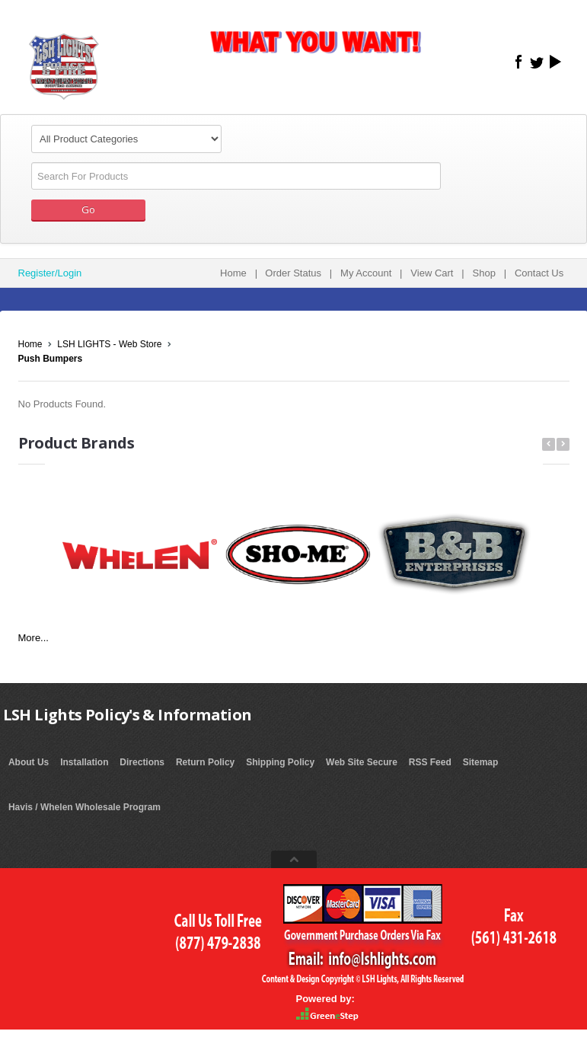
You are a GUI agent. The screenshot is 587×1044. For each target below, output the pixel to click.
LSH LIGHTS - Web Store (109, 344)
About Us (28, 762)
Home (233, 273)
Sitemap (481, 762)
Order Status (293, 273)
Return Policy (205, 762)
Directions (142, 762)
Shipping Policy (280, 762)
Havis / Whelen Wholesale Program (84, 807)
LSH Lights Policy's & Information (127, 714)
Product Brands (76, 443)
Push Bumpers (50, 358)
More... (33, 637)
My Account (365, 273)
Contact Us (539, 273)
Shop (484, 273)
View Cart (431, 273)
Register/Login (50, 273)
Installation (84, 762)
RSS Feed (430, 762)
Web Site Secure (361, 762)
